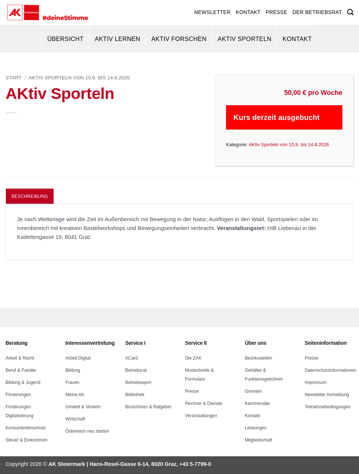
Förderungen (18, 394)
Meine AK (74, 394)
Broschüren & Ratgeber (148, 406)
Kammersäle (257, 403)
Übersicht (65, 38)
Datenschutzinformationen (330, 370)
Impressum (315, 382)
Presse (192, 391)
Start (13, 77)
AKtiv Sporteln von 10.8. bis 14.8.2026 (79, 77)
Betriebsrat (136, 370)
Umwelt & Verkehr (83, 406)
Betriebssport (138, 382)
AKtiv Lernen (117, 38)
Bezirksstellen (258, 358)
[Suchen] (350, 12)
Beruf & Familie (21, 370)
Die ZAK (193, 358)
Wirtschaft (75, 419)
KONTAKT (248, 12)
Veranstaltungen (201, 415)
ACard (131, 358)
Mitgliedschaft (258, 440)
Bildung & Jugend (23, 382)
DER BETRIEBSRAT (317, 12)
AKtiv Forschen (178, 38)
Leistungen (256, 427)
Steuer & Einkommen (26, 440)
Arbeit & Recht (20, 358)
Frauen (72, 382)
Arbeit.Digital (77, 358)
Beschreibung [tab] (29, 196)
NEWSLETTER (212, 12)
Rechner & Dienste (203, 403)
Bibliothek (134, 394)
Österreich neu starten (87, 431)
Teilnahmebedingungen (328, 406)
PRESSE (276, 12)
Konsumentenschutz (26, 427)
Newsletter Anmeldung (327, 394)
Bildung (72, 370)
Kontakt (297, 38)
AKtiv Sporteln (244, 38)
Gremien (253, 391)
